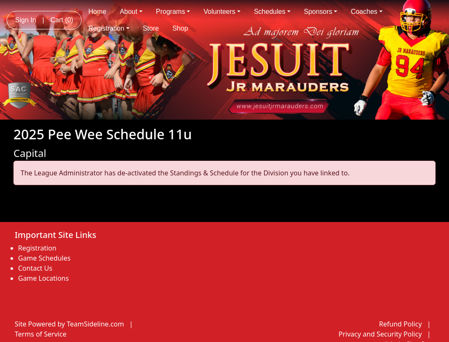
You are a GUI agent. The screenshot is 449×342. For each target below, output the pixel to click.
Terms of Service (40, 334)
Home (97, 11)
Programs (173, 11)
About (131, 11)
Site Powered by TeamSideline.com (69, 324)
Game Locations (43, 278)
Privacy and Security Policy (380, 334)
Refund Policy (400, 324)
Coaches (366, 11)
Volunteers (221, 11)
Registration (108, 28)
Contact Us (35, 268)
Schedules (272, 11)
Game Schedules (44, 258)
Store (151, 28)
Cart (61, 19)
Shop (180, 28)
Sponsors (321, 11)
